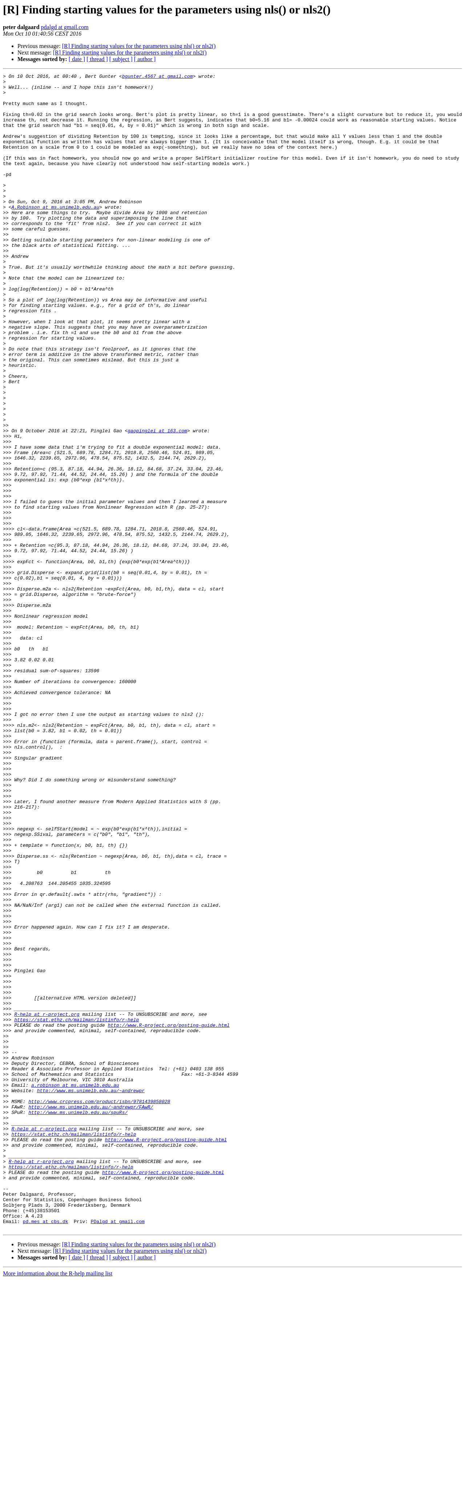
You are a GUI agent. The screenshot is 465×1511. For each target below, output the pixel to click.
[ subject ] (121, 59)
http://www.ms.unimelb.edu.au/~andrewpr (91, 1294)
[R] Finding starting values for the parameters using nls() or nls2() (139, 46)
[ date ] (77, 59)
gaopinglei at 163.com (157, 502)
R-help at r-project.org (46, 1202)
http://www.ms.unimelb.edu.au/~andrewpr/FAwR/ (90, 1314)
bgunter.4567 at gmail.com (157, 77)
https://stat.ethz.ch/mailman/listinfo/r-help (76, 1209)
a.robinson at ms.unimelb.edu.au (75, 1287)
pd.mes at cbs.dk (45, 1451)
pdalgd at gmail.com (65, 27)
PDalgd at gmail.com (118, 1451)
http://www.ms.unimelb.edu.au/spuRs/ (78, 1320)
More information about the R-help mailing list (57, 1505)
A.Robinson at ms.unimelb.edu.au (55, 234)
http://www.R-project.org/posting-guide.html (169, 1216)
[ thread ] (97, 59)
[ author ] (145, 59)
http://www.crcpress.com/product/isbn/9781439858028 (99, 1307)
